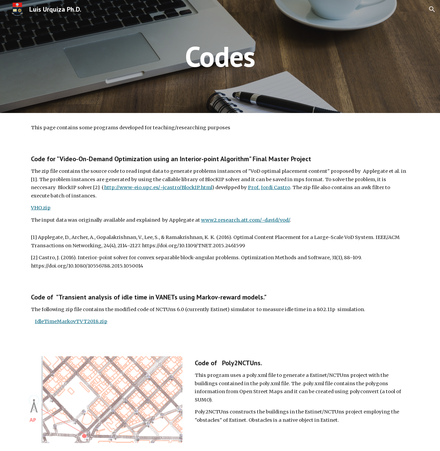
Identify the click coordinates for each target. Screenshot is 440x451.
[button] (432, 9)
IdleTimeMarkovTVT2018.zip (71, 321)
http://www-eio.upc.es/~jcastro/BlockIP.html (158, 187)
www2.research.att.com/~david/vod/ (245, 220)
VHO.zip (41, 208)
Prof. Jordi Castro (269, 187)
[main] (220, 56)
